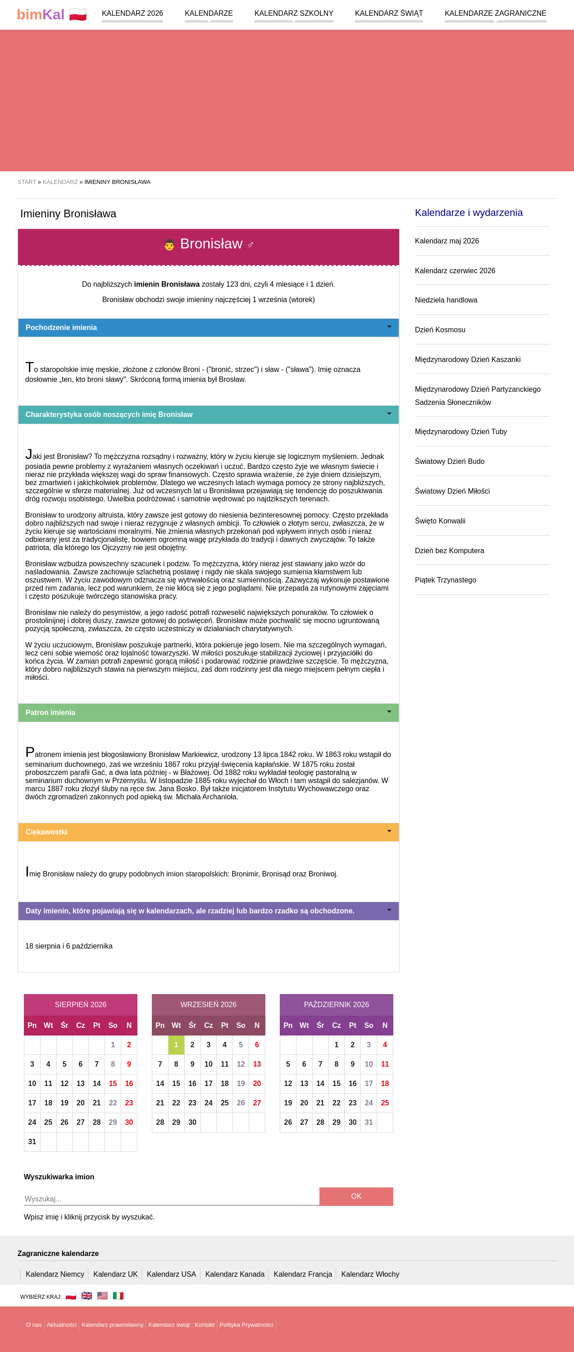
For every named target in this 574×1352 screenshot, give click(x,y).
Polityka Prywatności (246, 1324)
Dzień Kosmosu (440, 330)
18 (48, 1103)
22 (113, 1103)
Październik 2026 (336, 1004)
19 (64, 1103)
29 (113, 1122)
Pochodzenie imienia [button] (209, 327)
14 (97, 1083)
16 (129, 1083)
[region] (287, 99)
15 (113, 1083)
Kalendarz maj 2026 (447, 241)
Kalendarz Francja (303, 1274)
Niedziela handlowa (446, 300)
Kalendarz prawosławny (112, 1324)
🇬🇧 (86, 1296)
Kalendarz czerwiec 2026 (455, 271)
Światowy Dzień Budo (450, 461)
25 (48, 1122)
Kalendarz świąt (389, 13)
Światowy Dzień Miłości (452, 491)
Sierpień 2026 (81, 1004)
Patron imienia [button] (209, 712)
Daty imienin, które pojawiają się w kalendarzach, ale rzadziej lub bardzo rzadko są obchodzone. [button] (209, 911)
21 (97, 1103)
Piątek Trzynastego (445, 580)
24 (32, 1122)
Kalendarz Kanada (235, 1274)
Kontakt (204, 1324)
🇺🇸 (102, 1296)
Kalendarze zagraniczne (496, 13)
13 (81, 1083)
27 (81, 1122)
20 (81, 1103)
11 (48, 1083)
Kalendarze (209, 13)
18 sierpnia (42, 946)
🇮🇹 (118, 1296)
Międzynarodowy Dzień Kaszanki (468, 359)
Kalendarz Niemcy (55, 1274)
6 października (89, 946)
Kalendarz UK (115, 1274)
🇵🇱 (52, 14)
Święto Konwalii (440, 521)
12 (64, 1083)
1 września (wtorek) (283, 299)
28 (97, 1122)
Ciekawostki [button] (209, 832)
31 (32, 1142)
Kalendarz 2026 (132, 13)
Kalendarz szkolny (294, 13)
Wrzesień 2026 (209, 1004)
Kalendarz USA (171, 1274)
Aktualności (62, 1324)
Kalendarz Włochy (371, 1274)
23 (129, 1103)
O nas (34, 1324)
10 (32, 1083)
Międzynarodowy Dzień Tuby (461, 431)
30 (129, 1122)
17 (32, 1103)
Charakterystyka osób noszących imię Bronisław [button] (209, 414)
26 (64, 1122)
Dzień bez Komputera (449, 551)
